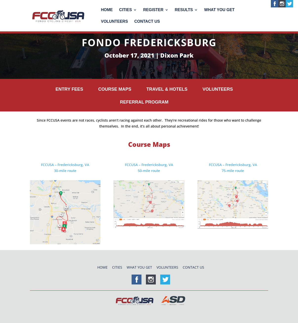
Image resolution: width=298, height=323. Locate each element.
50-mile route (149, 170)
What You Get (219, 10)
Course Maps (114, 89)
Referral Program (144, 102)
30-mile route (65, 170)
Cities (125, 10)
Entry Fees (69, 89)
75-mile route (233, 170)
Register (153, 10)
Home (107, 10)
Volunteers (114, 21)
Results (184, 10)
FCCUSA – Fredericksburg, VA (65, 164)
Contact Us (147, 21)
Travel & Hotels (166, 89)
